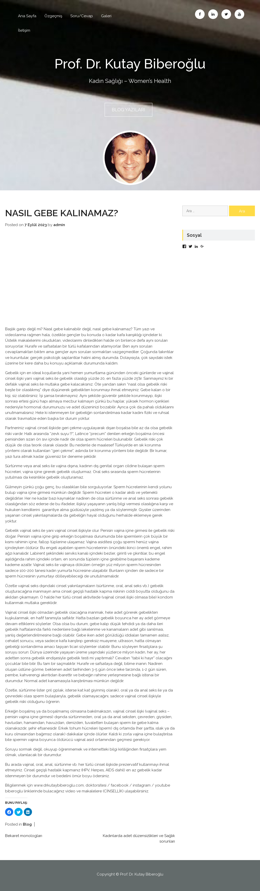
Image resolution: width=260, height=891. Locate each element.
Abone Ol (239, 14)
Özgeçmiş (53, 16)
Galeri (106, 16)
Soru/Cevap (81, 16)
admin (59, 223)
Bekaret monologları (23, 834)
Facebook (200, 14)
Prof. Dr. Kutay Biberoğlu (130, 63)
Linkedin (213, 14)
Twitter (226, 14)
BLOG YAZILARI (128, 109)
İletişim (24, 30)
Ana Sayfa (27, 16)
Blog (27, 823)
